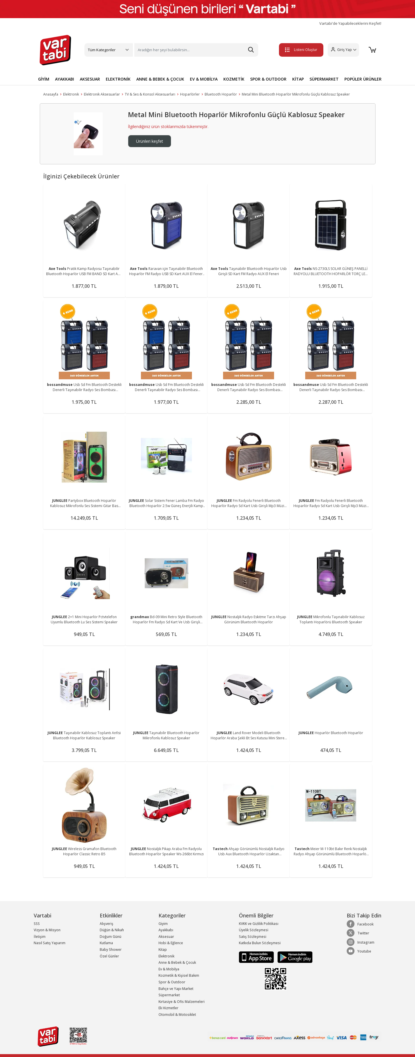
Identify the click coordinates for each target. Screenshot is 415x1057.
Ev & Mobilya (169, 969)
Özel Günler (109, 956)
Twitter (358, 933)
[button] (341, 50)
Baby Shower (111, 949)
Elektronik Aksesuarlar (102, 94)
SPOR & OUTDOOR (268, 79)
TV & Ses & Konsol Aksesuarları (150, 94)
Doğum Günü (110, 936)
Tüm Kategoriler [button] (102, 49)
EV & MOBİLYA (204, 79)
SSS (37, 923)
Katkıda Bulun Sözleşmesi (260, 942)
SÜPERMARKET (324, 79)
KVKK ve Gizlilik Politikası (258, 923)
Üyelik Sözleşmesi (253, 930)
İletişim (40, 936)
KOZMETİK (233, 79)
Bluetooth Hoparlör (221, 94)
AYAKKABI (64, 79)
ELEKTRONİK (118, 79)
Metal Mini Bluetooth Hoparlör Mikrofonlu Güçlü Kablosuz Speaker (296, 94)
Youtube (359, 951)
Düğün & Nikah (112, 930)
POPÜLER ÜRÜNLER (363, 79)
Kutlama (106, 942)
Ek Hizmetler (168, 1007)
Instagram (360, 942)
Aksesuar (166, 936)
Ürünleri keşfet (149, 141)
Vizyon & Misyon (47, 930)
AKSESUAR (90, 79)
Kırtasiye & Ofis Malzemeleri (182, 1001)
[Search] (196, 50)
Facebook (360, 924)
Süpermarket (169, 995)
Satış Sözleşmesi (252, 936)
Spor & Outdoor (172, 982)
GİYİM (43, 79)
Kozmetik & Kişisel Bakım (179, 975)
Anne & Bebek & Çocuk (177, 962)
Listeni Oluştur (299, 49)
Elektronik (71, 94)
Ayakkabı (166, 930)
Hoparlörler (190, 94)
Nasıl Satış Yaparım (49, 942)
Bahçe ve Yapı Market (176, 988)
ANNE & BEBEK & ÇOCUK (160, 79)
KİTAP (298, 79)
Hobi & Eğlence (171, 942)
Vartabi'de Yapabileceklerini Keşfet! (350, 23)
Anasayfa (50, 94)
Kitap (163, 949)
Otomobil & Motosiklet (177, 1014)
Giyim (163, 923)
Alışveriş (106, 923)
